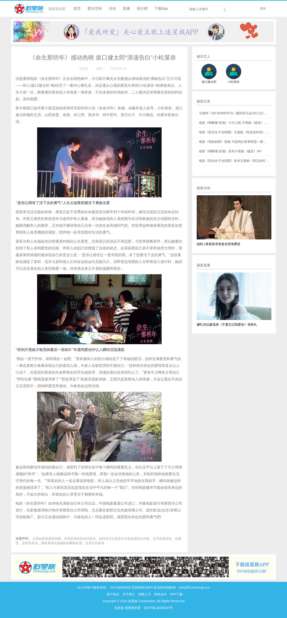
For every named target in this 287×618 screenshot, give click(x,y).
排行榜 (142, 8)
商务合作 (160, 594)
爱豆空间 (94, 8)
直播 (126, 8)
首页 (77, 8)
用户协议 (113, 594)
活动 (112, 8)
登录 (263, 8)
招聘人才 (145, 594)
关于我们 (128, 594)
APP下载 (176, 594)
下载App (161, 8)
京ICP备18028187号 (158, 608)
